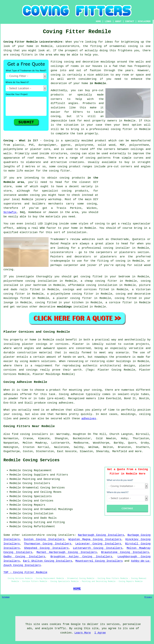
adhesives (88, 418)
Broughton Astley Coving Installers (81, 556)
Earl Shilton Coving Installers (47, 560)
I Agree (100, 632)
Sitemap (5, 597)
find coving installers (30, 434)
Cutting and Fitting (49, 522)
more (138, 451)
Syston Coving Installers (44, 539)
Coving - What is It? (20, 140)
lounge (8, 302)
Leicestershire (33, 535)
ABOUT (118, 21)
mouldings (64, 306)
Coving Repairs (33, 504)
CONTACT (129, 21)
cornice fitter (120, 302)
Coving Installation (37, 513)
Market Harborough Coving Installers (67, 552)
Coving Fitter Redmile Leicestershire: (33, 41)
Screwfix (9, 212)
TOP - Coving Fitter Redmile (25, 572)
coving (55, 74)
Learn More (82, 632)
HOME (98, 21)
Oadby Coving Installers (24, 556)
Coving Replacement (37, 470)
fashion (95, 70)
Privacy (148, 597)
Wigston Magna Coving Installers (94, 539)
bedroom (124, 276)
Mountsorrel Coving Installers (99, 560)
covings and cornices (80, 289)
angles (73, 103)
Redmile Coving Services (31, 460)
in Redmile (98, 83)
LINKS (108, 21)
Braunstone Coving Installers (125, 552)
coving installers (60, 535)
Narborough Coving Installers (101, 535)
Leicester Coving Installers (98, 543)
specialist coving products (65, 190)
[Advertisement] (125, 197)
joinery (40, 199)
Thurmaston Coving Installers (47, 543)
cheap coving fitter (101, 280)
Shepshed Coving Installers (46, 548)
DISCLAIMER (144, 21)
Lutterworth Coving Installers (97, 548)
